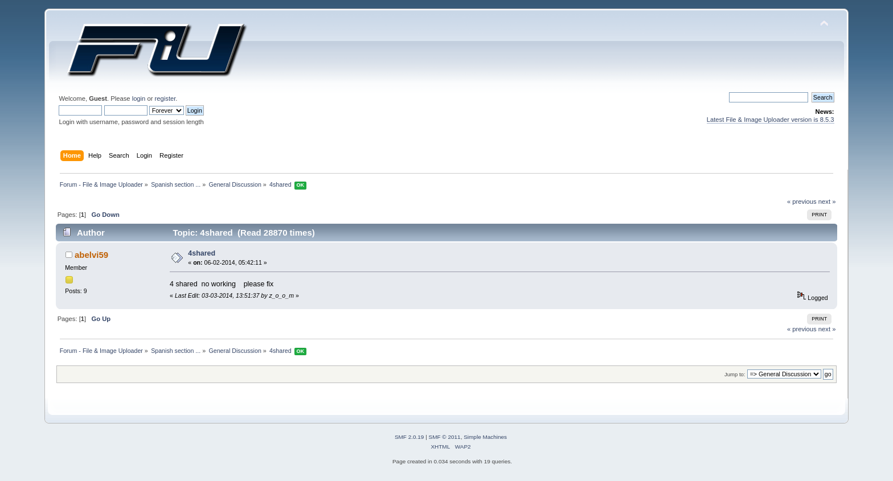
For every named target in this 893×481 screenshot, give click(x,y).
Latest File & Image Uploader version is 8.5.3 (770, 119)
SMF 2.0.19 (409, 437)
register (165, 98)
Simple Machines (485, 437)
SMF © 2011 (445, 437)
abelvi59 (91, 255)
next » (827, 201)
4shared (201, 253)
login (139, 98)
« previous (802, 201)
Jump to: (734, 374)
